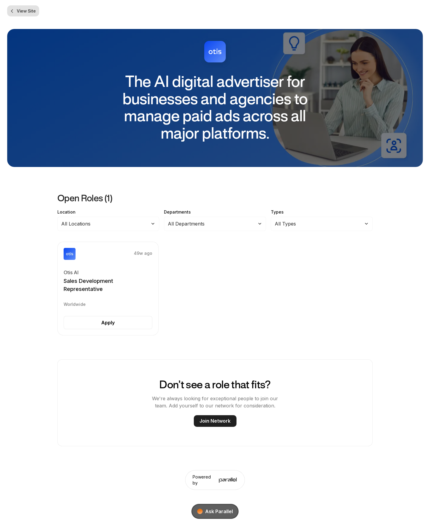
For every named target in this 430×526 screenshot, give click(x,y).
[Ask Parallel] (215, 511)
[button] (108, 288)
